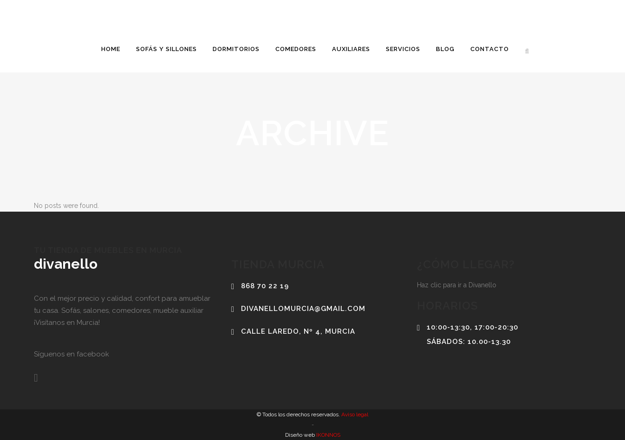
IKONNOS (327, 435)
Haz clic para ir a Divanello (456, 285)
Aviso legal (354, 414)
